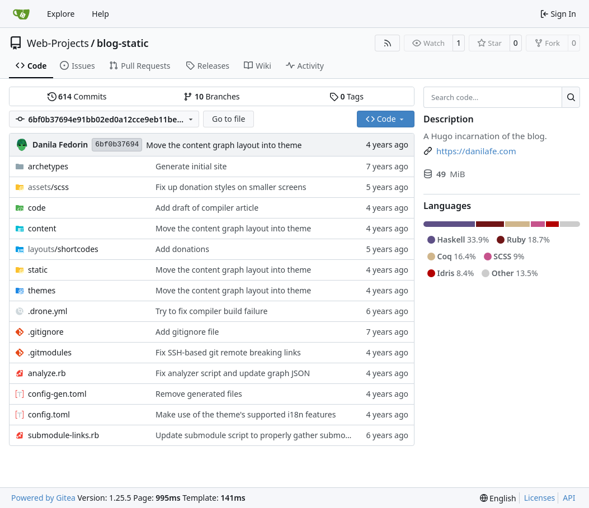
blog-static (123, 43)
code (37, 207)
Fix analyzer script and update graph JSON (233, 373)
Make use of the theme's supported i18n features (246, 414)
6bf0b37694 (117, 144)
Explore (60, 13)
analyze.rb (47, 373)
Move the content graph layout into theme (223, 145)
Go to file (228, 118)
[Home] (21, 14)
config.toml (49, 414)
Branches (211, 96)
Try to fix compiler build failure (211, 311)
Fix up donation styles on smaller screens (231, 187)
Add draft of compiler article (207, 207)
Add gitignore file (187, 331)
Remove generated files (199, 393)
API (569, 497)
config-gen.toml (57, 393)
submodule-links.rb (63, 435)
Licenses (539, 497)
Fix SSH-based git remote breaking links (228, 352)
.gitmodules (50, 352)
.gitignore (46, 331)
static (38, 269)
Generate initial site (191, 166)
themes (41, 290)
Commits (77, 96)
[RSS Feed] (387, 43)
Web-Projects (58, 43)
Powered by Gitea (43, 497)
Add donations (182, 249)
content (42, 228)
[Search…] (571, 97)
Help (100, 13)
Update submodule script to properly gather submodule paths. (271, 435)
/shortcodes (63, 249)
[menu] (498, 498)
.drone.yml (47, 311)
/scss (48, 187)
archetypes (48, 166)
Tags (346, 96)
